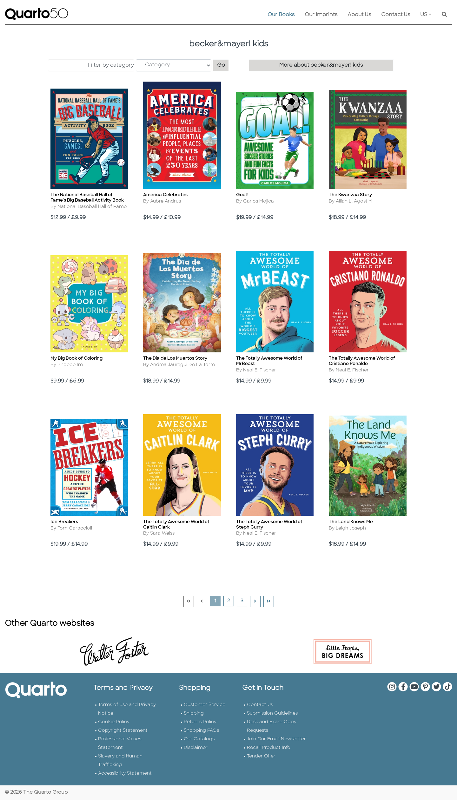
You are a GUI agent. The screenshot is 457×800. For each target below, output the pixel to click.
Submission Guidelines (272, 713)
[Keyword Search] (444, 15)
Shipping (194, 713)
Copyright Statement (123, 730)
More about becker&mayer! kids (321, 65)
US (423, 14)
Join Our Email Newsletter (276, 739)
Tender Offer (261, 756)
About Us (359, 14)
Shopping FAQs (201, 730)
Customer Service (204, 705)
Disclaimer (196, 747)
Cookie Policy (113, 722)
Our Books (281, 14)
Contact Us (395, 14)
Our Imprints (321, 14)
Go (223, 64)
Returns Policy (200, 722)
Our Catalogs (199, 739)
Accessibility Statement (125, 773)
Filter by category (111, 65)
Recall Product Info (268, 747)
